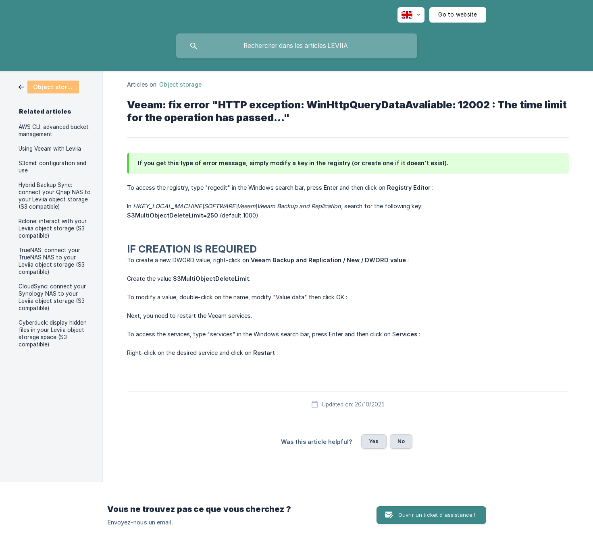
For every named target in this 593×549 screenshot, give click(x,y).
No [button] (401, 441)
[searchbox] (296, 45)
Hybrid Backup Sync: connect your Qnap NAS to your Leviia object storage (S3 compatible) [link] (55, 196)
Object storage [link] (180, 84)
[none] (410, 15)
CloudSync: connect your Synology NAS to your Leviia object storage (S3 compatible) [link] (52, 297)
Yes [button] (374, 441)
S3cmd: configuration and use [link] (52, 167)
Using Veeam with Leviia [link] (50, 148)
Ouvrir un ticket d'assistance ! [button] (437, 515)
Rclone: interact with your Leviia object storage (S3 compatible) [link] (53, 228)
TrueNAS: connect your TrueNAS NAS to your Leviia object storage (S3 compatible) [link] (52, 261)
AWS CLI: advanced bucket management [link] (54, 130)
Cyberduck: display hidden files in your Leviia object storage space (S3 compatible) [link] (53, 333)
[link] (49, 86)
